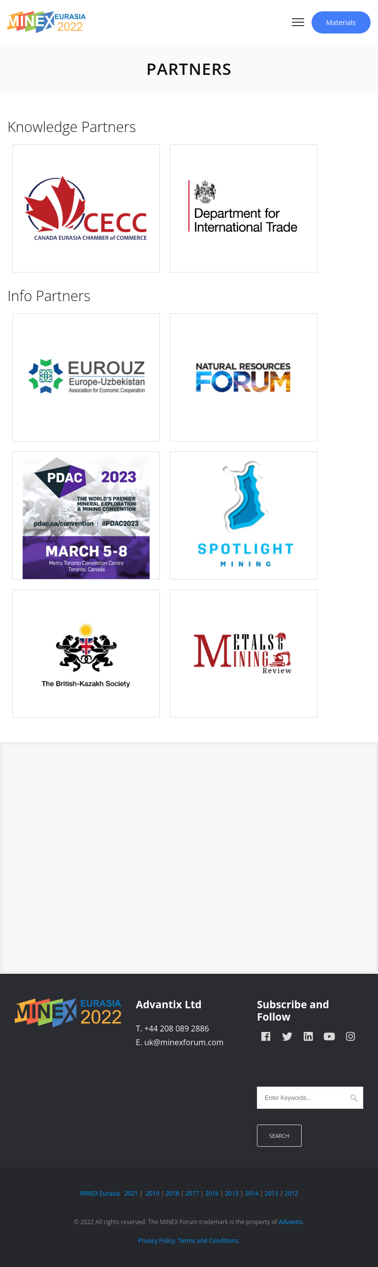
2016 (212, 1193)
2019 (152, 1193)
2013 (271, 1193)
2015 (231, 1193)
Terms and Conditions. (209, 1240)
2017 (192, 1193)
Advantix (291, 1222)
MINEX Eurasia (100, 1193)
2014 (251, 1193)
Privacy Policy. (157, 1240)
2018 (172, 1193)
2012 (291, 1193)
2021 (131, 1193)
